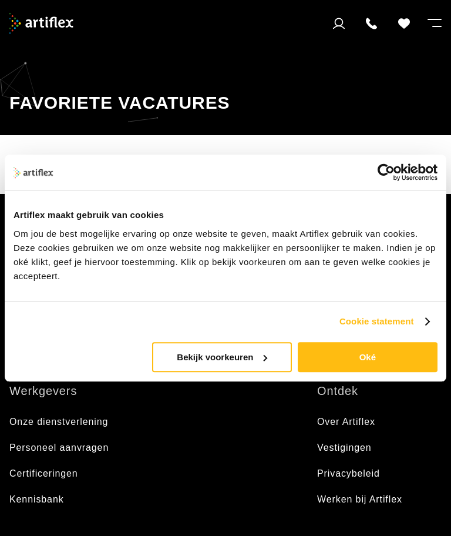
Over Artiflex (347, 422)
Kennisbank (36, 499)
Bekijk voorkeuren (222, 357)
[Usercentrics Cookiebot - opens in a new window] (386, 172)
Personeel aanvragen (59, 448)
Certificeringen (43, 473)
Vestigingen (344, 448)
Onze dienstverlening (58, 422)
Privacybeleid (348, 473)
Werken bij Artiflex (359, 499)
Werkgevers (43, 390)
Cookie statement (376, 321)
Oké (367, 357)
